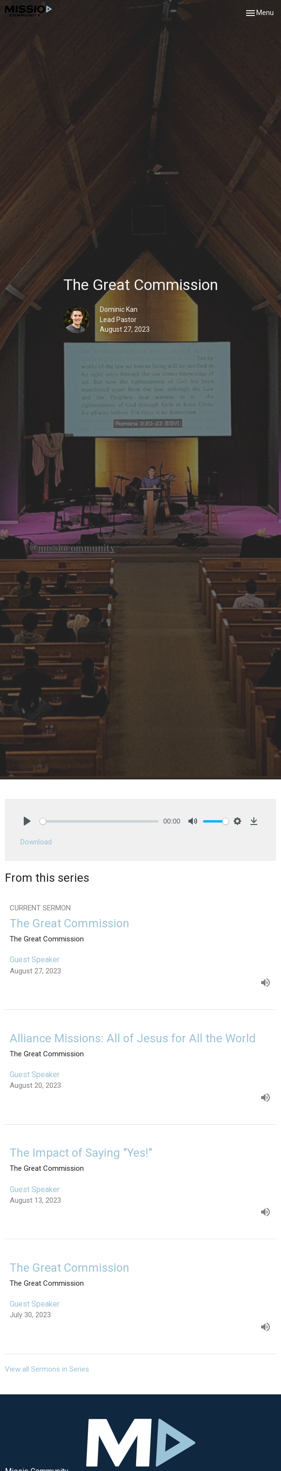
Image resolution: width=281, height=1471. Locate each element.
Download (36, 842)
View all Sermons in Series (47, 1369)
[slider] (99, 821)
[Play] (27, 821)
